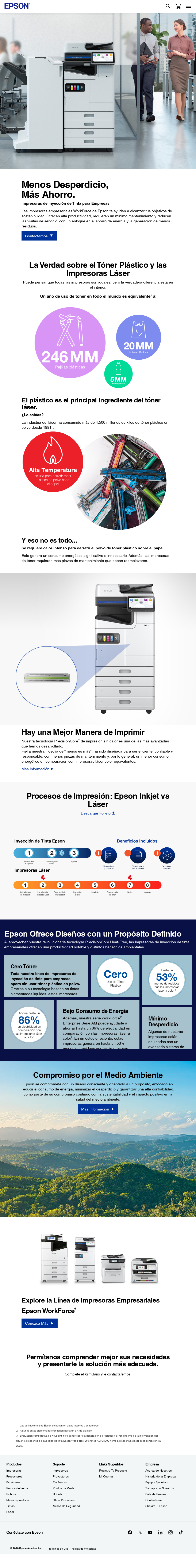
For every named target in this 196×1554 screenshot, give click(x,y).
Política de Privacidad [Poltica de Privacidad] (84, 1548)
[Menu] (188, 6)
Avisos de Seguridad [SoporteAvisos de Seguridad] (66, 1506)
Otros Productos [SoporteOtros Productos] (63, 1500)
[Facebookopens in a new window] (130, 1532)
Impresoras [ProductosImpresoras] (14, 1470)
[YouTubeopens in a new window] (150, 1532)
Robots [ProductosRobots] (11, 1494)
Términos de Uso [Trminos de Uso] (58, 1548)
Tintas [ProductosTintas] (10, 1506)
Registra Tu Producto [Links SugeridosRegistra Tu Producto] (113, 1470)
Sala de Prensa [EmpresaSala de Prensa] (155, 1494)
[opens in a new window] (180, 1532)
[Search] (168, 6)
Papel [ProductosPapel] (10, 1512)
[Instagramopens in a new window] (170, 1532)
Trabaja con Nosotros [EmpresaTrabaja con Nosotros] (159, 1488)
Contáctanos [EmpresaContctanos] (153, 1500)
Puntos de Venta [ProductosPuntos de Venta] (17, 1488)
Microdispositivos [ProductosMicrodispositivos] (17, 1500)
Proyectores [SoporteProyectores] (61, 1476)
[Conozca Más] (39, 1323)
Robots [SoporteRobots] (57, 1494)
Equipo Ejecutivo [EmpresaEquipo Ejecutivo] (156, 1482)
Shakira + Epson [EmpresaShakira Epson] (156, 1506)
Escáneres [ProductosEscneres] (13, 1482)
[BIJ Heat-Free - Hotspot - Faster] (127, 853)
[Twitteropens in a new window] (140, 1532)
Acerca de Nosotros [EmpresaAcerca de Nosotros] (158, 1470)
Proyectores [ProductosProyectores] (14, 1476)
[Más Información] (38, 768)
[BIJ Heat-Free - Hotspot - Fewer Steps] (98, 853)
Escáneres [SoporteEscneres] (60, 1482)
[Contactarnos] (39, 236)
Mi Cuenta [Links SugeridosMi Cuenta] (106, 1476)
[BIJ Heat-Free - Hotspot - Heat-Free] (157, 853)
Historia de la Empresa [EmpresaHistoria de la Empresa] (160, 1476)
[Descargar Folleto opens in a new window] (98, 813)
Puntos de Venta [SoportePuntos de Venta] (63, 1488)
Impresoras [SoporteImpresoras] (60, 1470)
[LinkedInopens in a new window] (160, 1532)
